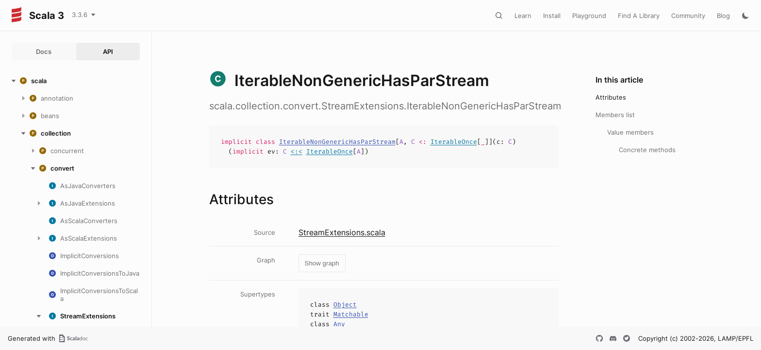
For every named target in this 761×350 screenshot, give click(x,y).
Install (552, 15)
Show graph (322, 263)
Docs (43, 51)
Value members (630, 132)
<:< (296, 151)
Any (339, 324)
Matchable (350, 314)
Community (688, 15)
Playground (589, 15)
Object (345, 304)
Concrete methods (647, 150)
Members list (615, 115)
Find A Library (639, 15)
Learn (522, 15)
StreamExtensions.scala (341, 232)
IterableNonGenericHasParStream (337, 142)
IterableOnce (453, 142)
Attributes (611, 97)
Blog (723, 15)
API (108, 51)
